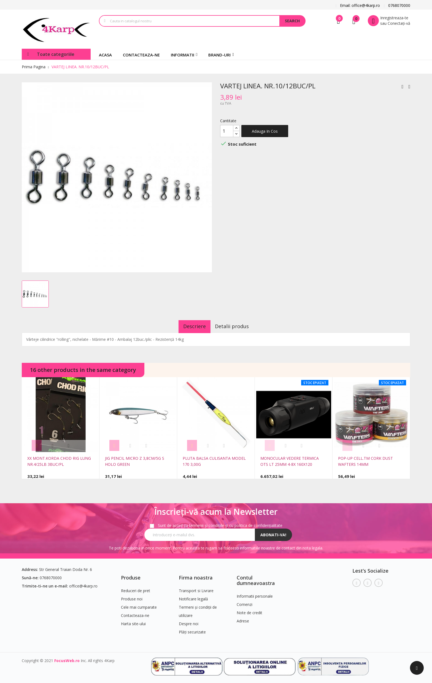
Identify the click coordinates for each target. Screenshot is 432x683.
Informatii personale (255, 594)
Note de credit (249, 610)
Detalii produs (236, 326)
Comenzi (244, 602)
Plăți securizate (192, 629)
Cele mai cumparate (139, 605)
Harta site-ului (133, 621)
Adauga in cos (265, 131)
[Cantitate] (226, 131)
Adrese (243, 618)
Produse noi (131, 596)
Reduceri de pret (135, 588)
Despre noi (188, 621)
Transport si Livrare (196, 588)
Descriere (191, 326)
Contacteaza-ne (135, 613)
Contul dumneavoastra (256, 578)
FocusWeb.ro (67, 658)
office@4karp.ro (83, 583)
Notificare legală (193, 596)
